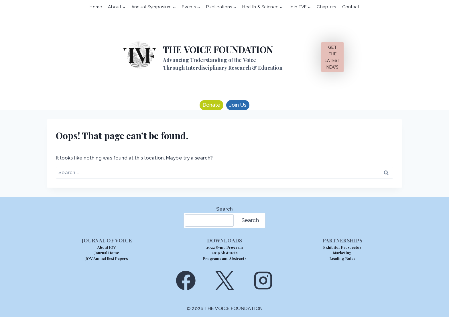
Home (96, 6)
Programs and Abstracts (224, 258)
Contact (350, 6)
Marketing (342, 252)
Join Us (238, 105)
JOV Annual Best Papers (106, 258)
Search (224, 209)
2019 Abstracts (225, 252)
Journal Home (106, 252)
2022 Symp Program (224, 247)
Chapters (326, 6)
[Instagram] (263, 280)
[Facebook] (185, 280)
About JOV (106, 247)
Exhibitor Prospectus (342, 247)
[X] (224, 280)
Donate (211, 105)
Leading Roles (342, 258)
